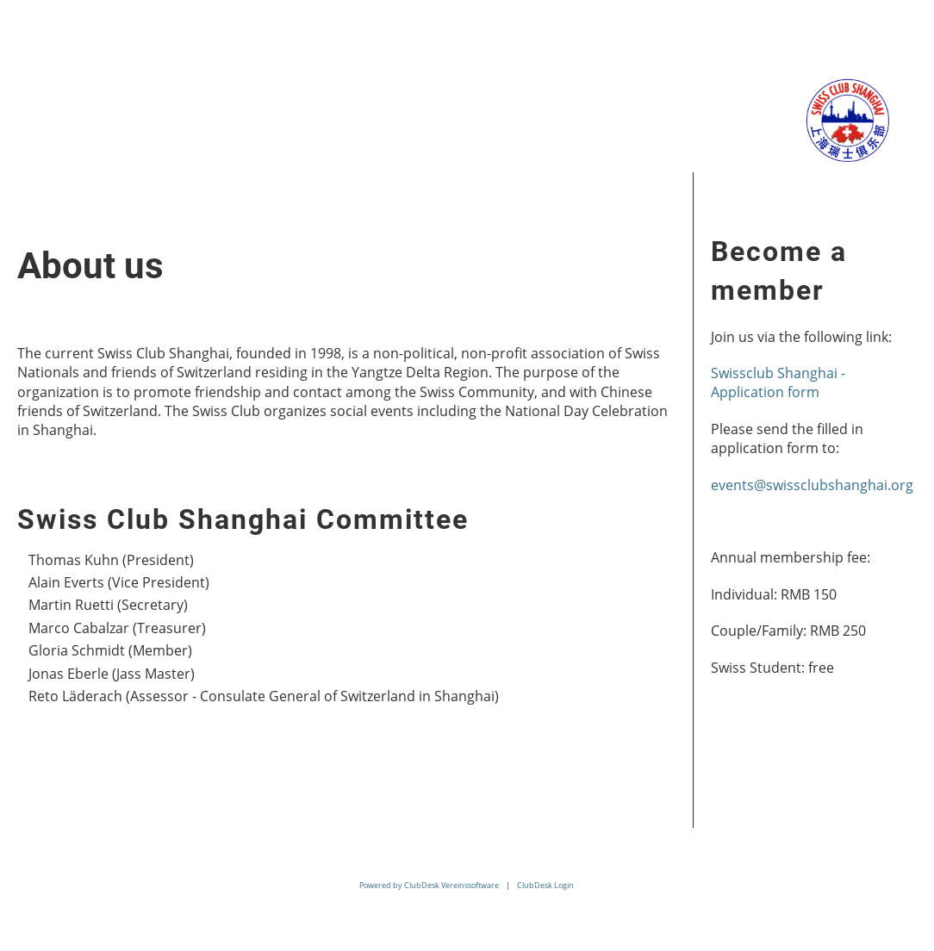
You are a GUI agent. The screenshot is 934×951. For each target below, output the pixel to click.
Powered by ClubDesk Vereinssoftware (429, 885)
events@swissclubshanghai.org (812, 485)
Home (43, 90)
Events (252, 90)
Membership (373, 90)
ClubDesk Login (545, 885)
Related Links (523, 90)
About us (146, 90)
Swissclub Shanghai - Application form (778, 382)
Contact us (64, 146)
